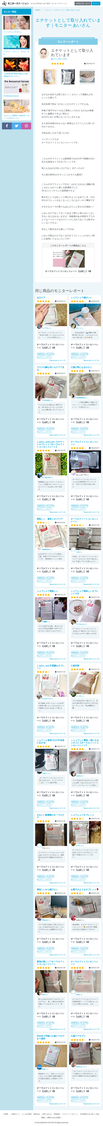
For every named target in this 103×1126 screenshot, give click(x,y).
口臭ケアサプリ (78, 1036)
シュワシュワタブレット (82, 815)
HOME (6, 1114)
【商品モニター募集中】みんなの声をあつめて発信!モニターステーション (15, 3)
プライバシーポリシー (70, 1114)
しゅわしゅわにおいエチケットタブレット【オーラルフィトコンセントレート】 (50, 444)
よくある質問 (26, 1114)
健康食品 (41, 354)
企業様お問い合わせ (83, 3)
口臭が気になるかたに (81, 367)
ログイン (96, 3)
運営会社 (37, 1114)
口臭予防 (51, 354)
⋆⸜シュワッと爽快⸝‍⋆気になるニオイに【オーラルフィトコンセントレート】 (85, 743)
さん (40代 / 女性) (59, 59)
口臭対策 (75, 665)
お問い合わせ (47, 1114)
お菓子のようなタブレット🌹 (85, 889)
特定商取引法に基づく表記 (89, 1114)
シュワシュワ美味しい (47, 591)
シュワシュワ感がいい (81, 297)
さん (47, 328)
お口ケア (41, 297)
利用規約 (57, 1114)
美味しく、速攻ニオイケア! (50, 519)
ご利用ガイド (15, 1114)
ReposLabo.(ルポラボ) (57, 360)
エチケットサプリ (44, 357)
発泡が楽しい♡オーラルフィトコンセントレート (50, 962)
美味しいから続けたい (47, 889)
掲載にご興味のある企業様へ (51, 1118)
